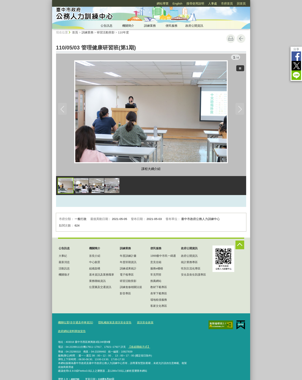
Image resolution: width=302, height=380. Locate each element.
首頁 (75, 32)
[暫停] (240, 67)
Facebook (296, 56)
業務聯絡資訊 (97, 281)
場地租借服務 (158, 300)
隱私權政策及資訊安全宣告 (111, 323)
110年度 (123, 32)
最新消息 (64, 263)
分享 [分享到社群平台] (296, 49)
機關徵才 (64, 275)
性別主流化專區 (190, 269)
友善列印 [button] (230, 38)
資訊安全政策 (139, 323)
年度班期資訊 (128, 263)
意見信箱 (155, 263)
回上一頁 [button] (241, 38)
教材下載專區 (158, 288)
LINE (296, 75)
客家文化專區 (158, 306)
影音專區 (125, 294)
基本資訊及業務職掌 (101, 275)
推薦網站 (155, 281)
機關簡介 (128, 25)
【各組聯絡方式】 (138, 338)
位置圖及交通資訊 (100, 288)
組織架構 (94, 269)
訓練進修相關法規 (131, 288)
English (177, 3)
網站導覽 (163, 3)
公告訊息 (106, 25)
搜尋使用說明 (195, 3)
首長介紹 (94, 257)
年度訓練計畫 (128, 257)
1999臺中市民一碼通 (163, 257)
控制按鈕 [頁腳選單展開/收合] (239, 246)
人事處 (212, 3)
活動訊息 (64, 269)
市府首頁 (227, 3)
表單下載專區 (158, 294)
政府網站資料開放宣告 (165, 323)
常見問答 (155, 275)
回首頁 (241, 3)
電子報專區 (127, 275)
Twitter (296, 65)
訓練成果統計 (128, 269)
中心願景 (94, 263)
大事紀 (63, 257)
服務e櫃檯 (156, 269)
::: (50, 1)
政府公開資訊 (194, 25)
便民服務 (171, 25)
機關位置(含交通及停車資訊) (74, 323)
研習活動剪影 (106, 32)
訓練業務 (150, 25)
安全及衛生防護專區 (193, 275)
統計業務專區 (189, 263)
